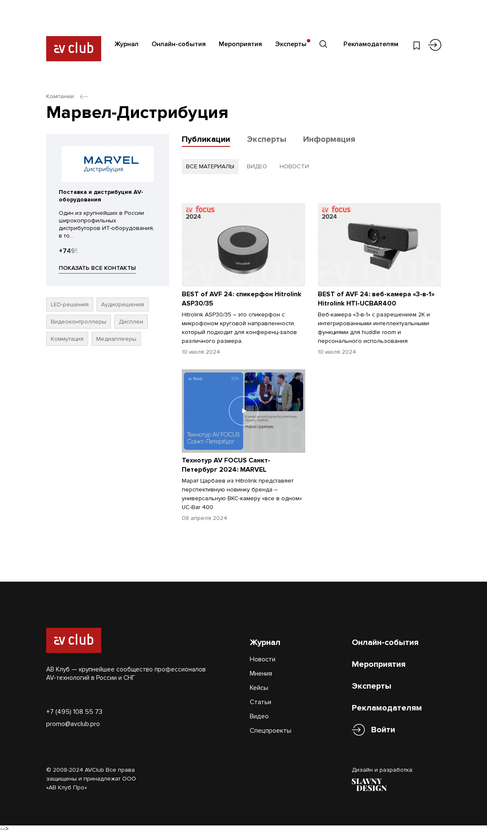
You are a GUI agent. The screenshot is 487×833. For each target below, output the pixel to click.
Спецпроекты (270, 730)
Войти (383, 730)
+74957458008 (83, 251)
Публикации (206, 139)
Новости (262, 659)
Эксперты (290, 44)
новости (294, 166)
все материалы (210, 166)
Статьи (260, 702)
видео (257, 166)
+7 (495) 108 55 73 (74, 712)
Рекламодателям (370, 44)
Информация (329, 139)
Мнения (261, 673)
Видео (259, 716)
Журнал (126, 44)
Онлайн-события (179, 44)
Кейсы (259, 688)
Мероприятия (240, 44)
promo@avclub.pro (73, 724)
